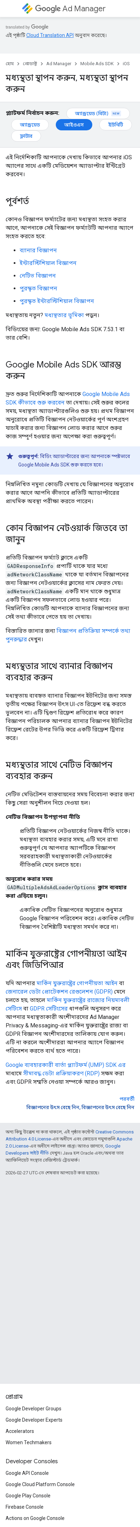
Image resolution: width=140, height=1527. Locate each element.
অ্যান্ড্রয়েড (30, 125)
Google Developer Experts (34, 1420)
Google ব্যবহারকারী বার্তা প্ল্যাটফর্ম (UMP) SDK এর (66, 1065)
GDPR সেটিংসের (49, 1008)
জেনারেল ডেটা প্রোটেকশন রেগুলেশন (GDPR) (59, 991)
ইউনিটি (115, 125)
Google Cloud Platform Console (40, 1484)
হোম (10, 63)
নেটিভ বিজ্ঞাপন (38, 275)
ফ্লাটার (26, 136)
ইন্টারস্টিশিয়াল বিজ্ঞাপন (48, 263)
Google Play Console (28, 1495)
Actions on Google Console (35, 1518)
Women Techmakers (29, 1442)
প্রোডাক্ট (30, 63)
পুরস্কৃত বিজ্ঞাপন (38, 288)
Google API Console (27, 1473)
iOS (126, 63)
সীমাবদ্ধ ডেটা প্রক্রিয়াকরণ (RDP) (61, 1073)
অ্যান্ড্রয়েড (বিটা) (98, 113)
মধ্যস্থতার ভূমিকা (64, 315)
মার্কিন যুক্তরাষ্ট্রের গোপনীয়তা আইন (77, 983)
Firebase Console (25, 1507)
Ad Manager (70, 8)
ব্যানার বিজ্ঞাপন (38, 250)
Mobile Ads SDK (97, 63)
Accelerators (20, 1431)
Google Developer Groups (33, 1408)
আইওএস (74, 125)
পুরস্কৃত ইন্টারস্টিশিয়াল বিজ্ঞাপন (57, 301)
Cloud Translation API (50, 35)
